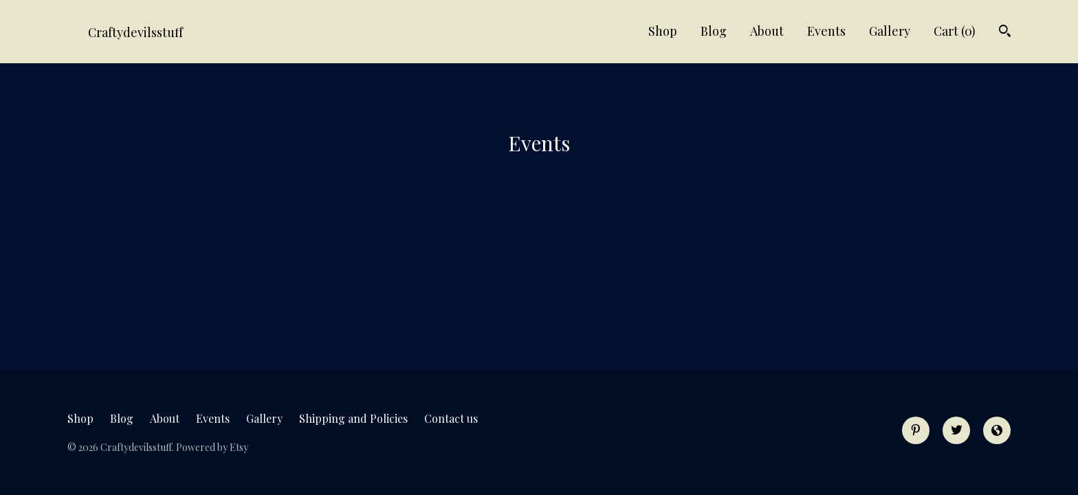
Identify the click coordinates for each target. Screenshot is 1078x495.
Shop (662, 31)
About (767, 31)
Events (826, 31)
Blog (714, 31)
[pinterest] (916, 430)
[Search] (1005, 32)
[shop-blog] (997, 430)
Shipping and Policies (353, 418)
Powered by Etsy (212, 447)
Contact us (451, 418)
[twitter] (956, 430)
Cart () (955, 31)
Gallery (889, 31)
